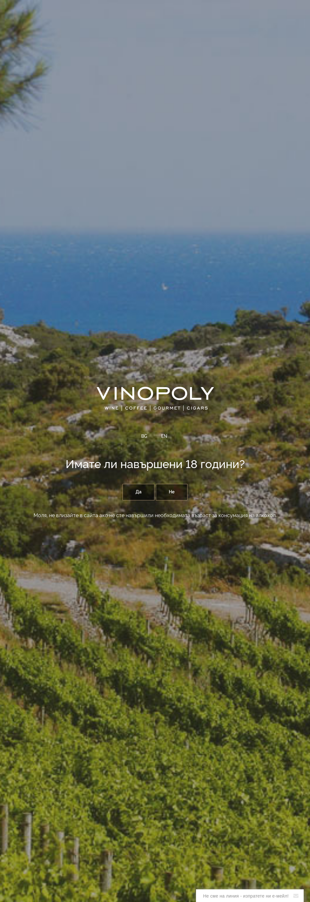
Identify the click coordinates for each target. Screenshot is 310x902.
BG (144, 436)
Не (171, 492)
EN (164, 436)
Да (139, 492)
